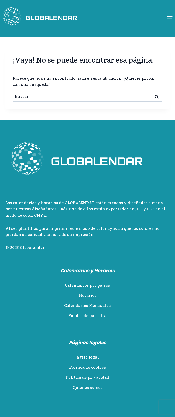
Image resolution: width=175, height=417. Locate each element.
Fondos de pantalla (87, 316)
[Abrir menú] (169, 18)
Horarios (87, 295)
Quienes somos (88, 388)
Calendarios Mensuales (87, 306)
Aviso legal (87, 357)
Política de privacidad (87, 377)
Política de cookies (87, 367)
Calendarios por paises (87, 285)
